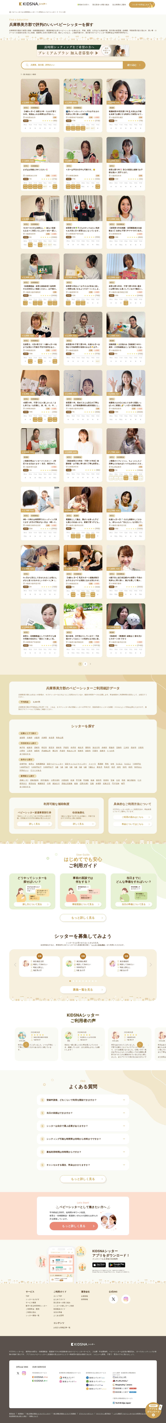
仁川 (139, 780)
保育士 (31, 764)
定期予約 (23, 764)
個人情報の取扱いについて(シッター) (39, 1413)
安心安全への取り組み (100, 5)
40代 (130, 767)
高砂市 (133, 748)
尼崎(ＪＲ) (24, 780)
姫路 (76, 784)
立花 (118, 780)
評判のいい (24, 770)
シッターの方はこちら (143, 5)
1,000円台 (137, 764)
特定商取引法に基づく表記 (18, 1416)
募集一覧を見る (88, 989)
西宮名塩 (32, 784)
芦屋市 (66, 748)
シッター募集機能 (98, 945)
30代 (125, 767)
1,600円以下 (25, 767)
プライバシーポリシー (86, 1413)
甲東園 (86, 780)
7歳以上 (92, 767)
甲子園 (79, 780)
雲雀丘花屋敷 (67, 784)
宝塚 (112, 780)
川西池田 (65, 780)
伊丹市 (73, 748)
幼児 (113, 767)
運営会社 (12, 1413)
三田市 (29, 751)
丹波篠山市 (46, 751)
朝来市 (80, 751)
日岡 (48, 784)
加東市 (102, 751)
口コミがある (36, 770)
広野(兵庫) (84, 784)
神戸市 (22, 748)
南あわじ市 (71, 751)
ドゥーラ (92, 764)
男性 (107, 764)
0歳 (56, 767)
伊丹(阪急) (45, 780)
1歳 (61, 767)
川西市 (141, 748)
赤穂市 (104, 748)
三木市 (126, 748)
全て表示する (25, 754)
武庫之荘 (106, 784)
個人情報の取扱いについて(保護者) (64, 1413)
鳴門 (123, 784)
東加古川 (56, 784)
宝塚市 (119, 748)
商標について (33, 1416)
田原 (123, 780)
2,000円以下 (36, 767)
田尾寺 (106, 780)
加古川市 (96, 748)
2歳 (66, 767)
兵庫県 (44, 738)
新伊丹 (99, 780)
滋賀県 (22, 738)
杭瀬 (72, 780)
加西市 (37, 751)
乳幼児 (107, 767)
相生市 (80, 748)
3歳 (71, 767)
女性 (112, 764)
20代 (119, 767)
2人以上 (119, 764)
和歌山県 (59, 738)
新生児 (99, 767)
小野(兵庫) (55, 780)
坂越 (92, 780)
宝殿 (92, 784)
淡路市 (88, 751)
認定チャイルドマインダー (76, 764)
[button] (70, 981)
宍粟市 (95, 751)
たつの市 (110, 751)
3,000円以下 (48, 767)
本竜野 (98, 784)
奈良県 (51, 738)
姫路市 (29, 748)
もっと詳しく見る (87, 1179)
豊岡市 (88, 748)
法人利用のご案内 (119, 5)
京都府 (29, 738)
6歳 (85, 767)
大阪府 (37, 738)
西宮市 (51, 748)
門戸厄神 (115, 784)
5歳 (80, 767)
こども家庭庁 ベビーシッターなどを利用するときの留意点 (132, 1413)
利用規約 (21, 1413)
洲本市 (58, 748)
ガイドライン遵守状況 (103, 1413)
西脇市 (111, 748)
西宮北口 (23, 784)
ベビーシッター (66, 30)
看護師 (100, 764)
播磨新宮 (41, 784)
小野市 (22, 751)
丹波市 (62, 751)
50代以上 (138, 767)
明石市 (44, 748)
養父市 (55, 751)
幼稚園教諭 (40, 764)
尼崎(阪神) (34, 780)
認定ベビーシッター (55, 764)
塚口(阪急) (131, 780)
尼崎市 (37, 748)
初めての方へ (83, 5)
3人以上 (127, 764)
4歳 (75, 767)
